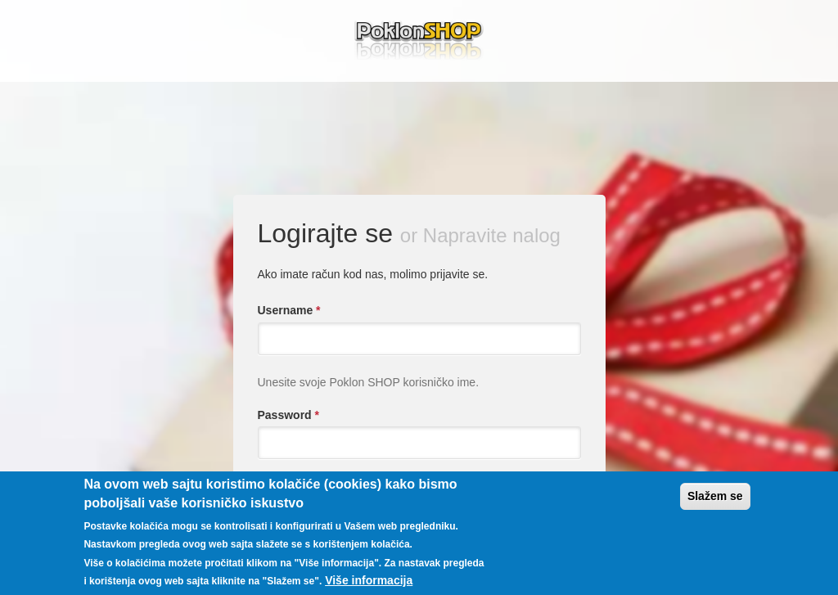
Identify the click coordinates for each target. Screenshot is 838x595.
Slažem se (715, 496)
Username (289, 310)
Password (288, 415)
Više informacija (368, 580)
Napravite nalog (492, 235)
